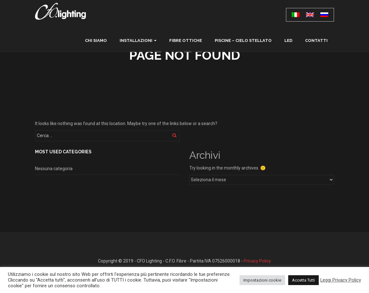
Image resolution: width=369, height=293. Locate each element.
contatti (316, 40)
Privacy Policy (257, 260)
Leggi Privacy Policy (340, 280)
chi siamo (96, 40)
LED (288, 40)
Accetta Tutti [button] (303, 280)
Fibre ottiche (185, 40)
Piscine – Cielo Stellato (243, 40)
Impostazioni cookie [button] (262, 280)
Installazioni (136, 40)
